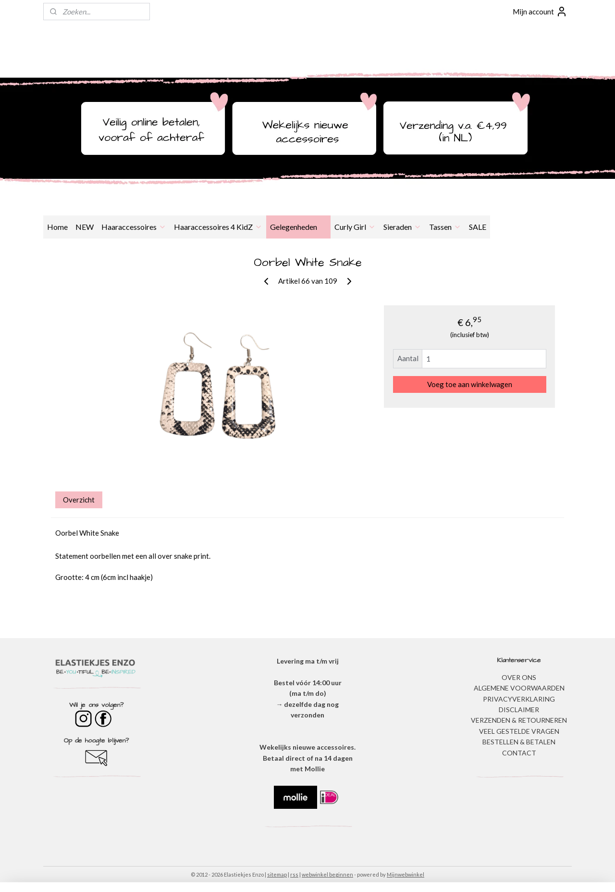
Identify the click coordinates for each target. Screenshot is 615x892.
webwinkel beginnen (327, 874)
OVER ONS (519, 677)
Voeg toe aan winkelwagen (469, 384)
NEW (84, 226)
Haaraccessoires (133, 226)
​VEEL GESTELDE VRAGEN (519, 731)
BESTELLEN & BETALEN (518, 742)
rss (294, 874)
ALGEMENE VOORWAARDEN (519, 688)
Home (57, 226)
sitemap (277, 874)
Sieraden (402, 226)
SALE (477, 226)
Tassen (445, 226)
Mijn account (540, 11)
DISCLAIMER (519, 709)
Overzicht (79, 499)
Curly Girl (355, 226)
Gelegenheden (298, 226)
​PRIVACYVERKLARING (519, 699)
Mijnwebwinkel (405, 874)
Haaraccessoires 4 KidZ (218, 226)
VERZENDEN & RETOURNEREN (519, 720)
